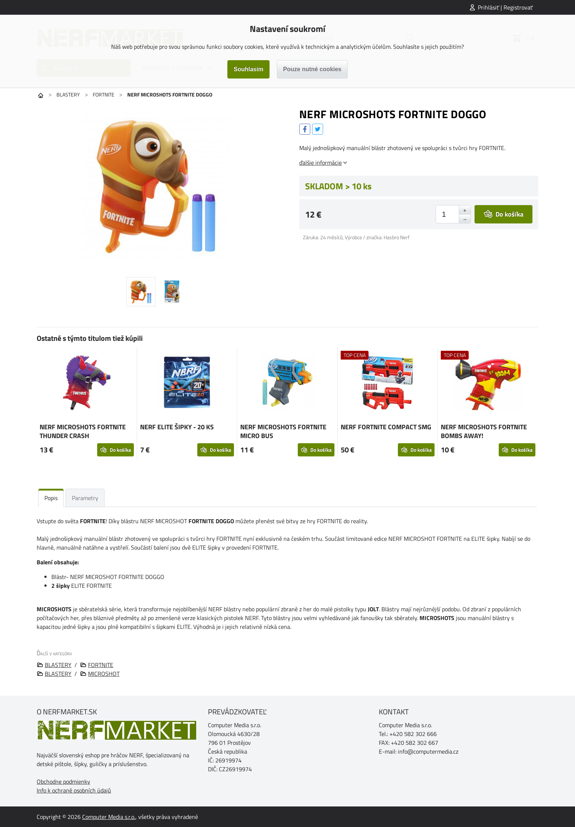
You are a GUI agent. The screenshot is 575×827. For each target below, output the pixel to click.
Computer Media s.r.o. (108, 816)
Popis (51, 497)
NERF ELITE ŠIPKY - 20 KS (177, 427)
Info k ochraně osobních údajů (74, 790)
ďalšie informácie (320, 162)
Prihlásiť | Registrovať (505, 7)
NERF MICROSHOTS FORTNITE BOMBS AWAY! (484, 431)
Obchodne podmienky (63, 781)
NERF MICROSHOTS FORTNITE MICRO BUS (283, 431)
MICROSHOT (104, 673)
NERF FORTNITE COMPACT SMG (386, 427)
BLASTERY (68, 94)
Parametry (85, 497)
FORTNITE (103, 94)
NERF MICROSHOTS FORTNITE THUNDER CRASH (83, 431)
